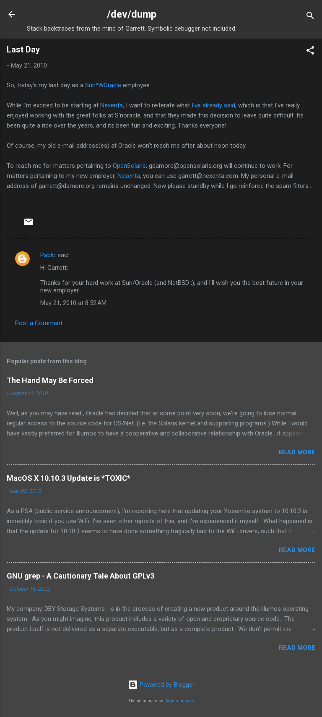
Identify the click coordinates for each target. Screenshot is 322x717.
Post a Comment (38, 323)
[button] (310, 51)
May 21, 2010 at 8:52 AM (73, 303)
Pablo (48, 255)
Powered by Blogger (161, 684)
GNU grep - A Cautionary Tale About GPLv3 (80, 575)
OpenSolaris (129, 165)
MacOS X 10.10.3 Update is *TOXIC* (68, 478)
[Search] (310, 17)
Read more (297, 452)
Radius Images (179, 701)
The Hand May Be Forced (50, 380)
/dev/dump (131, 14)
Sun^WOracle (103, 85)
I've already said (213, 105)
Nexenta (111, 105)
